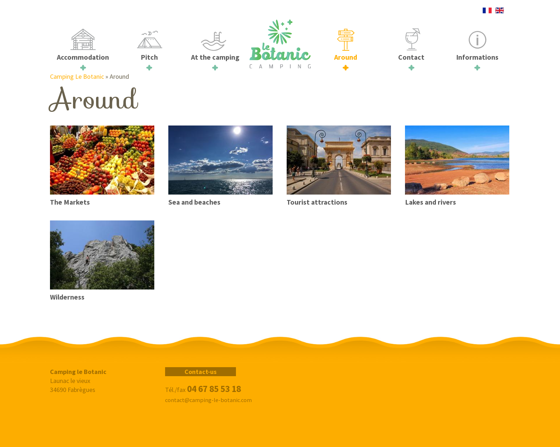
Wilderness (67, 297)
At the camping (215, 57)
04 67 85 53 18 (214, 388)
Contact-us (201, 372)
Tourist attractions (317, 202)
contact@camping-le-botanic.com (208, 399)
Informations (477, 57)
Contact (411, 57)
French (487, 10)
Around (345, 57)
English (499, 10)
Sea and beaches (194, 202)
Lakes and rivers (430, 202)
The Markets (70, 202)
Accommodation (83, 57)
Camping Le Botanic (77, 76)
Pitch (149, 57)
